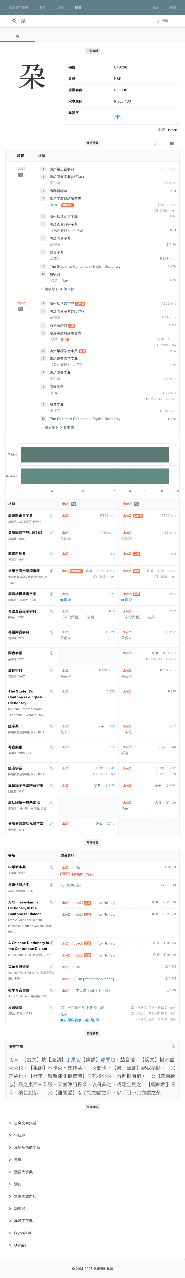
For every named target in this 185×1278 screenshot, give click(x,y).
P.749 (171, 955)
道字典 (55, 274)
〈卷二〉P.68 (105, 774)
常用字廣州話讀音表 (65, 199)
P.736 (171, 943)
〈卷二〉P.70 (167, 774)
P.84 (172, 785)
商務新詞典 (58, 191)
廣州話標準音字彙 (64, 216)
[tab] (17, 36)
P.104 (168, 205)
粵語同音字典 (60, 238)
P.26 (172, 244)
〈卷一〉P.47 (106, 768)
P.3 (112, 823)
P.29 (172, 802)
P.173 (172, 867)
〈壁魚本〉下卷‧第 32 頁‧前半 (155, 1007)
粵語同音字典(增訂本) (67, 177)
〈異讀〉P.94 (167, 210)
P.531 (172, 966)
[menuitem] (92, 1123)
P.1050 (171, 914)
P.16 (173, 990)
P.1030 (171, 902)
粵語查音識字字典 (64, 224)
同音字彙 (57, 387)
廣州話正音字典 (62, 169)
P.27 (172, 379)
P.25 (111, 785)
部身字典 (57, 252)
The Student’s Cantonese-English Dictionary (85, 266)
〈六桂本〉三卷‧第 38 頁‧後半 (155, 1013)
